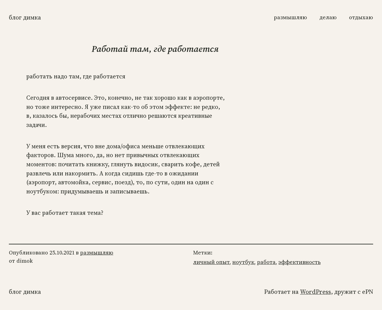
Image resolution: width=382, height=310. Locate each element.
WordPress (315, 292)
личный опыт (211, 262)
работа (266, 262)
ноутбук (243, 262)
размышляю (96, 252)
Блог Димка (25, 17)
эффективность (299, 262)
